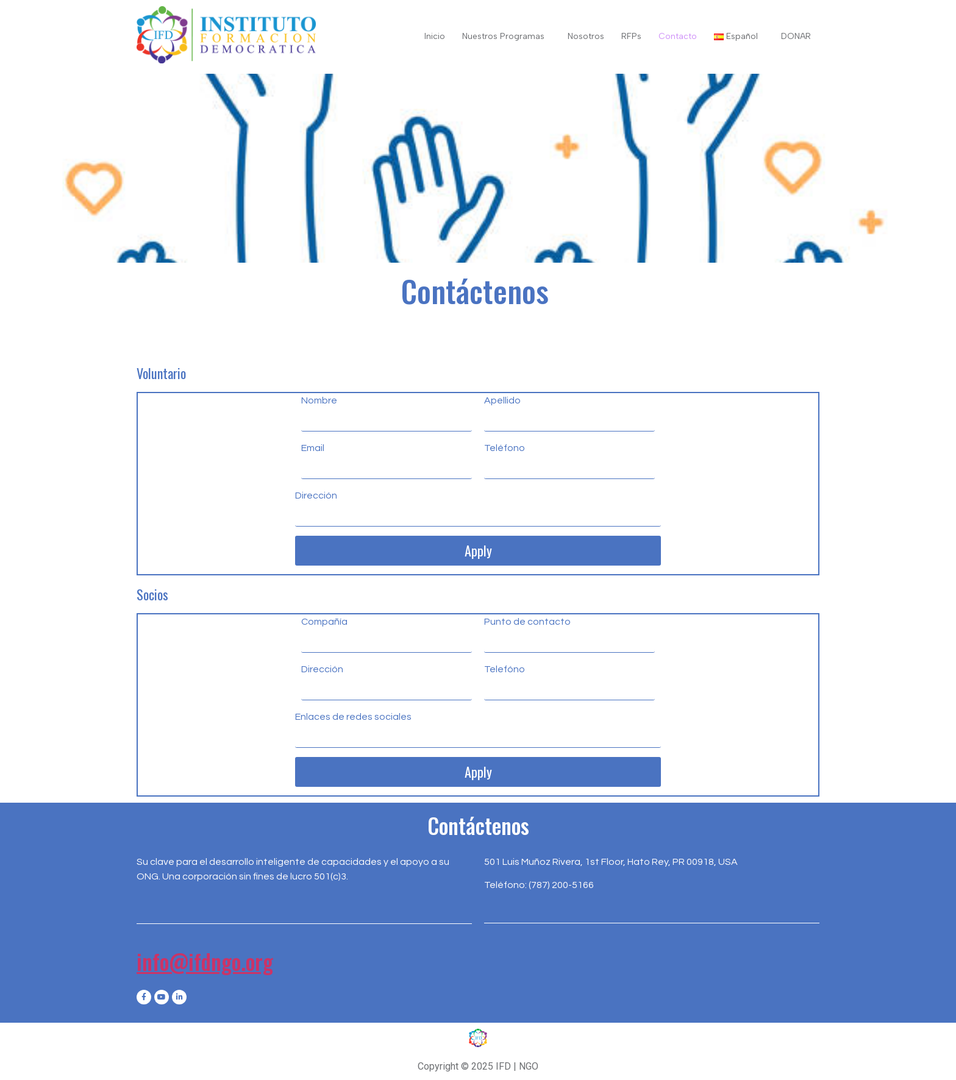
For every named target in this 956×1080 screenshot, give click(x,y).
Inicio (434, 36)
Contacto (677, 36)
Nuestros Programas (503, 36)
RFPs (631, 36)
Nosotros (586, 36)
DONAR (796, 36)
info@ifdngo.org (205, 961)
